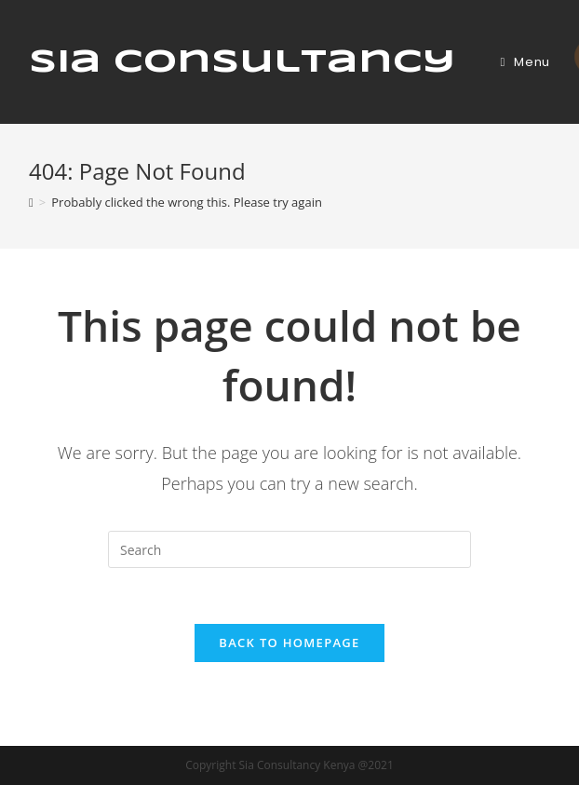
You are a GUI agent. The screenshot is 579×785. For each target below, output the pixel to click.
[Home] (31, 202)
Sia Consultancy (242, 62)
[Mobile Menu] (525, 62)
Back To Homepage (289, 642)
